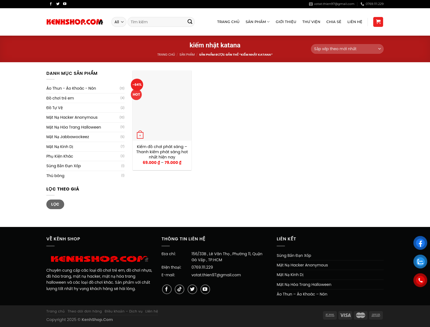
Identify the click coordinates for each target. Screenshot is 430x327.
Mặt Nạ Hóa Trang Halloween (73, 127)
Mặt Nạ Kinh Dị (59, 146)
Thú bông (55, 175)
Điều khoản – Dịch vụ (124, 311)
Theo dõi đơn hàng (84, 311)
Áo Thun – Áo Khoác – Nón (302, 294)
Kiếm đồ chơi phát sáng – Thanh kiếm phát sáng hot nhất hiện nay (162, 152)
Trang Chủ (228, 22)
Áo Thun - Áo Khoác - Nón (71, 88)
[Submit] (190, 22)
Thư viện (311, 22)
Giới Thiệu (286, 22)
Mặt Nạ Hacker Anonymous (72, 117)
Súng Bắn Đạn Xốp (63, 166)
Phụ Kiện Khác (59, 156)
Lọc (55, 204)
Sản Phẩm (258, 21)
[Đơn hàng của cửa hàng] (347, 49)
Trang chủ (166, 54)
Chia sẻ (333, 22)
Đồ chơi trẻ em (60, 98)
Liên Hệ (355, 22)
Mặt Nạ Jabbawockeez (67, 137)
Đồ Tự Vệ (54, 107)
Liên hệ (151, 311)
